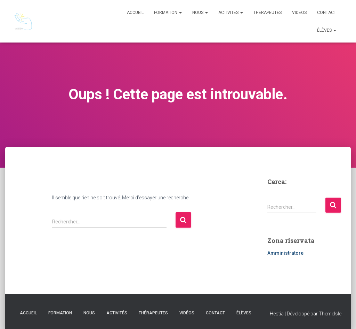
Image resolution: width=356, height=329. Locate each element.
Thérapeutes (267, 12)
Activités (230, 12)
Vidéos (299, 12)
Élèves (326, 30)
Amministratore (285, 253)
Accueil (135, 12)
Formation (168, 12)
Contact (326, 12)
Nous (200, 12)
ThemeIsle (330, 313)
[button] (180, 12)
